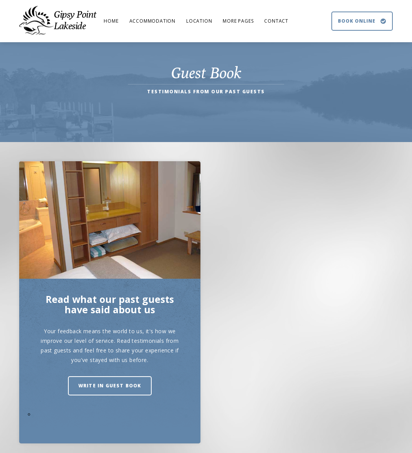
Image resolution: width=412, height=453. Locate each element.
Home (111, 21)
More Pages (238, 21)
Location (199, 21)
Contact (276, 21)
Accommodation (152, 21)
